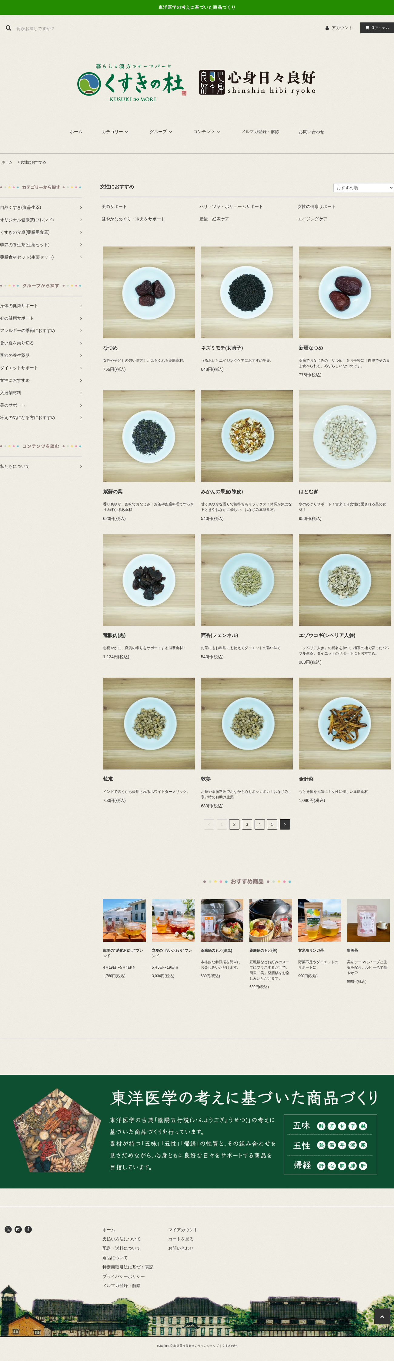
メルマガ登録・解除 (260, 131)
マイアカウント (183, 1229)
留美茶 (352, 950)
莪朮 (108, 779)
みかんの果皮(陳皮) (222, 491)
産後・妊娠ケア (214, 218)
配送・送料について (121, 1248)
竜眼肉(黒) (114, 635)
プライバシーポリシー (123, 1276)
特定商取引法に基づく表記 (127, 1267)
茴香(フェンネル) (219, 635)
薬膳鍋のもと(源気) (216, 950)
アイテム (375, 27)
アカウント (342, 27)
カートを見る (181, 1238)
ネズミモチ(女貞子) (222, 347)
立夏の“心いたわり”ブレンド (172, 953)
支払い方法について (121, 1238)
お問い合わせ (311, 131)
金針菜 (306, 779)
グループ (162, 131)
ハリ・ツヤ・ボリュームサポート (231, 206)
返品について (115, 1257)
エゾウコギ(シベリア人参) (327, 635)
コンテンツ (207, 131)
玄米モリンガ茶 (311, 950)
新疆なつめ (311, 347)
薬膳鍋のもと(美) (263, 950)
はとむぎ (308, 491)
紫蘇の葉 (112, 491)
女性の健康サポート (317, 206)
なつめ (110, 347)
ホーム (76, 131)
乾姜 (206, 779)
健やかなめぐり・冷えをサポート (133, 218)
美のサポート (114, 206)
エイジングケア (312, 218)
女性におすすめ (33, 162)
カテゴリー (116, 131)
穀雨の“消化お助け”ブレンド (123, 953)
